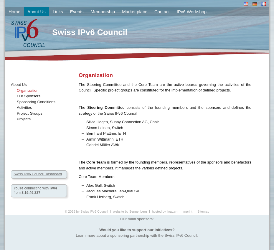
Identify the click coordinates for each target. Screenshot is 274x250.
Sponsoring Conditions (36, 102)
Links (58, 11)
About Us (19, 84)
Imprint (187, 211)
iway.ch (172, 211)
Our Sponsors (28, 96)
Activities (24, 107)
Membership (103, 11)
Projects (24, 119)
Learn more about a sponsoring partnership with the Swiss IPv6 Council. (137, 235)
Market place (134, 11)
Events (77, 11)
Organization (28, 90)
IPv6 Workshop (192, 11)
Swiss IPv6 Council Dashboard (38, 174)
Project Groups (29, 113)
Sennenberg (138, 211)
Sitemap (203, 211)
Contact (162, 11)
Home (14, 11)
